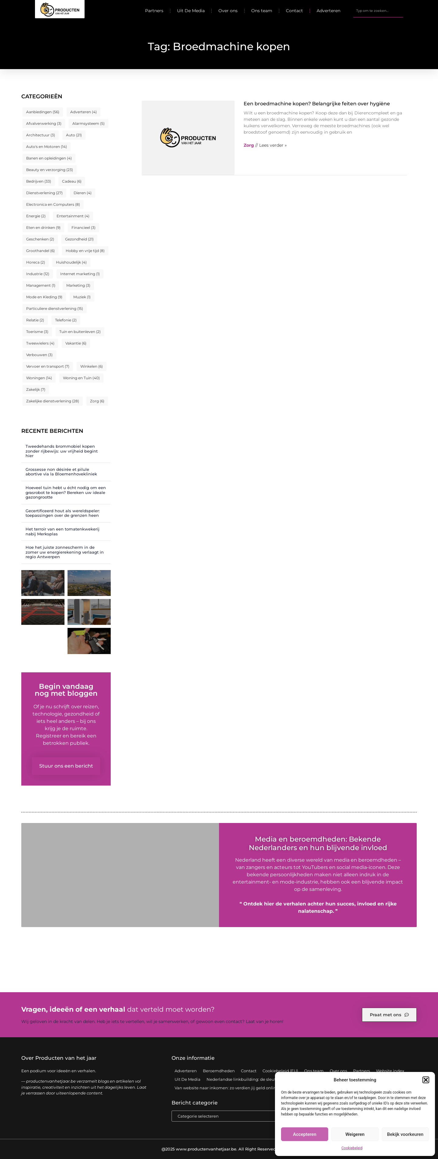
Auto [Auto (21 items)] (74, 135)
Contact (294, 10)
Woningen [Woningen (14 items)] (39, 378)
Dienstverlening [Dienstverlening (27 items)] (44, 193)
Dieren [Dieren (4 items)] (83, 193)
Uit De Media (191, 10)
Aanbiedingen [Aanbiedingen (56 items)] (42, 112)
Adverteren (328, 10)
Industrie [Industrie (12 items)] (37, 273)
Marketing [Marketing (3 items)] (78, 285)
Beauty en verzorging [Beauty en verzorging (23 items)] (49, 169)
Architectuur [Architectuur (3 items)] (40, 135)
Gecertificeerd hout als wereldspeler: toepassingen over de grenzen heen (63, 513)
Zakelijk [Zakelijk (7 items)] (35, 389)
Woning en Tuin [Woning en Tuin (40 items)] (81, 378)
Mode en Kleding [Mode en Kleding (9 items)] (44, 297)
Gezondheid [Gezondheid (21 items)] (79, 239)
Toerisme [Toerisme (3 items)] (37, 331)
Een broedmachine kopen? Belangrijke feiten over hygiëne (317, 104)
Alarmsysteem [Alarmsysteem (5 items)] (88, 123)
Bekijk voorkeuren (405, 1134)
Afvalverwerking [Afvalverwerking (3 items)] (43, 123)
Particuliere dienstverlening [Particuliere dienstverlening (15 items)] (54, 308)
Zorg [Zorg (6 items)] (97, 401)
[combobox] (378, 10)
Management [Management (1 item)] (40, 285)
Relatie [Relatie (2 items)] (35, 320)
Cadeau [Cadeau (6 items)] (72, 181)
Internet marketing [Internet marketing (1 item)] (80, 273)
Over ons (228, 10)
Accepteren (304, 1134)
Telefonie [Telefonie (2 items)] (66, 320)
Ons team (261, 10)
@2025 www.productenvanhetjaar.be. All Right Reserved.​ (219, 1149)
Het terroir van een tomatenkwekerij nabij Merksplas (62, 531)
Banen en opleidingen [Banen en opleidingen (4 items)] (49, 158)
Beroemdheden (219, 1070)
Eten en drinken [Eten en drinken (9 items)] (43, 227)
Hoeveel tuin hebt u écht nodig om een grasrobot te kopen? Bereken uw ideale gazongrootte (66, 492)
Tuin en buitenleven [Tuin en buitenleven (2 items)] (80, 331)
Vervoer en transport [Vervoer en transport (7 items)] (47, 366)
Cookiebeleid (352, 1148)
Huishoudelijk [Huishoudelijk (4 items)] (71, 262)
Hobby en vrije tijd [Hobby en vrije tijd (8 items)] (85, 250)
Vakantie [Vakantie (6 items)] (75, 343)
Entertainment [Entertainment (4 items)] (73, 216)
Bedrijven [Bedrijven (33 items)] (38, 181)
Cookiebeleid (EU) (280, 1070)
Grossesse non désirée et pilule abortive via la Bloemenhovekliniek (61, 472)
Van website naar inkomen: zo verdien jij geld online (227, 1087)
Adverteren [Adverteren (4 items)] (83, 112)
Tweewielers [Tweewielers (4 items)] (40, 343)
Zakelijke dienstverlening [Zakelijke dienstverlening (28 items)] (52, 401)
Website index (390, 1070)
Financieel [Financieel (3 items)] (83, 227)
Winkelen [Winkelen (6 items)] (91, 366)
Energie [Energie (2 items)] (36, 216)
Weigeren (355, 1134)
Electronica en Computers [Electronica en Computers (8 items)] (53, 204)
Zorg (249, 145)
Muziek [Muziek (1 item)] (82, 297)
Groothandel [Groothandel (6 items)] (40, 250)
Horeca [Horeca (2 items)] (35, 262)
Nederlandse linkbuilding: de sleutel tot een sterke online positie (271, 1079)
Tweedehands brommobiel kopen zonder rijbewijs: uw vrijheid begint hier (62, 451)
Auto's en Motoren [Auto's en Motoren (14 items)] (46, 146)
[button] (426, 1080)
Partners (154, 10)
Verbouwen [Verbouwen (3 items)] (39, 354)
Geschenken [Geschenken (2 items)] (40, 239)
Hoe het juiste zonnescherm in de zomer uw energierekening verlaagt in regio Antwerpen (65, 552)
